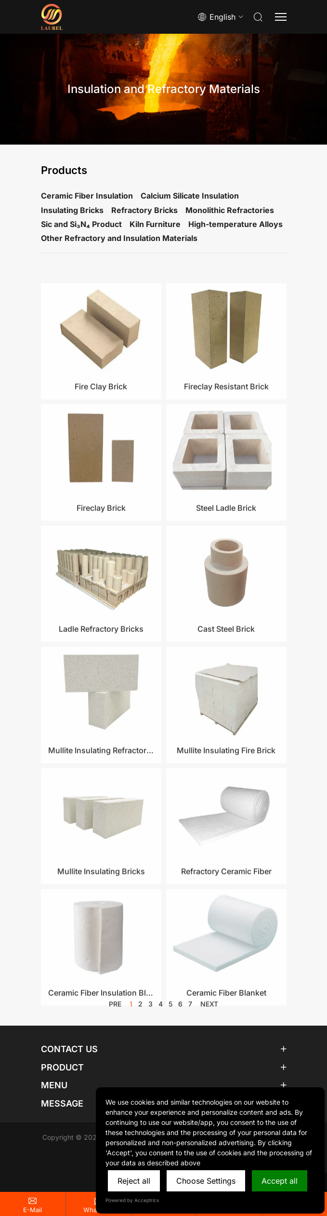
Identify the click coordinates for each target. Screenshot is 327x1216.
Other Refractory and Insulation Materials (119, 238)
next (209, 1008)
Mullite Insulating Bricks (101, 930)
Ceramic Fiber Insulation (87, 195)
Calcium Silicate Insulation (190, 195)
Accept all (280, 1181)
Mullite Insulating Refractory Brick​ (101, 809)
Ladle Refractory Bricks (101, 688)
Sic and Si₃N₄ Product (81, 224)
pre (115, 1008)
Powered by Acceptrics (132, 1200)
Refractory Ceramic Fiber (226, 930)
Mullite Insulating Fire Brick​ (226, 809)
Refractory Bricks (144, 210)
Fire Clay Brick (101, 445)
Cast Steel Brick (226, 688)
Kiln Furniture (155, 224)
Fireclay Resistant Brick (226, 445)
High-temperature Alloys (235, 224)
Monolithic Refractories (229, 210)
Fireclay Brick (101, 567)
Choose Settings (205, 1181)
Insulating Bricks (72, 210)
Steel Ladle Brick (226, 567)
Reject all (134, 1181)
